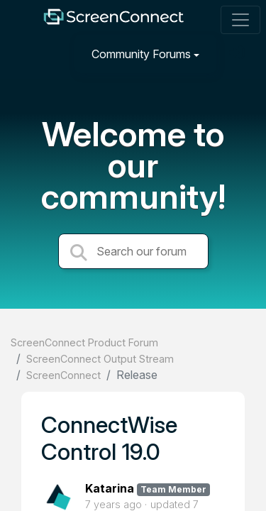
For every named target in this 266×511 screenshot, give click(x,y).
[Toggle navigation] (240, 20)
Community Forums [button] (141, 54)
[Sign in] (238, 53)
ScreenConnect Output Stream (100, 359)
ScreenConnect (63, 375)
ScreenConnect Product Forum (84, 342)
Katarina (109, 488)
